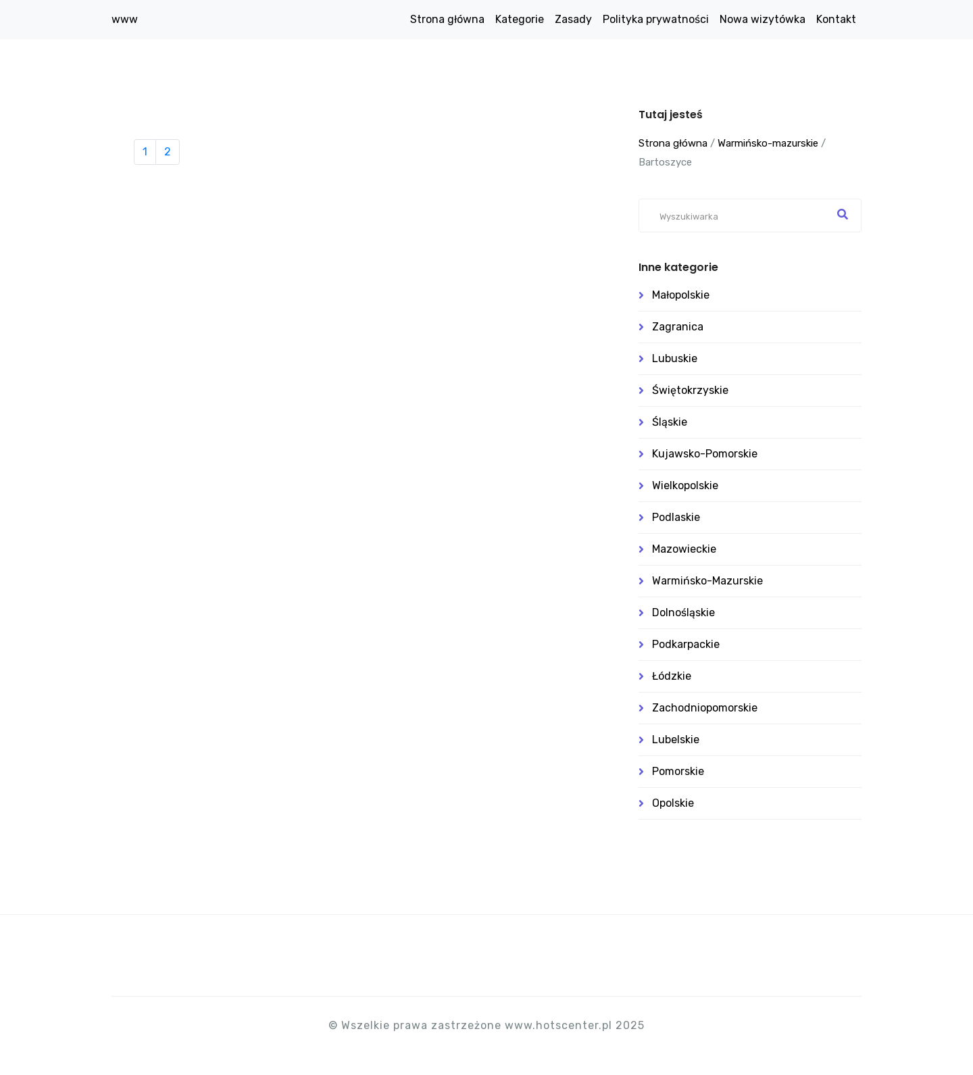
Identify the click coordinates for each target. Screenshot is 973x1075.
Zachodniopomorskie (704, 707)
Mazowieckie (684, 549)
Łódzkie (671, 676)
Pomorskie (678, 771)
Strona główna (447, 19)
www (124, 19)
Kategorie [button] (519, 19)
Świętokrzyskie (690, 390)
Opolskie (673, 803)
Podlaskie (676, 517)
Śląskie (669, 422)
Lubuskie (674, 358)
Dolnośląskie (683, 612)
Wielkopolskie (685, 485)
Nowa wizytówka (762, 19)
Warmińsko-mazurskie (768, 143)
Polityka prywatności (656, 19)
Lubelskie (675, 739)
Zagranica (677, 326)
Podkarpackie (686, 644)
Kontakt (836, 19)
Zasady (573, 19)
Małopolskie (680, 295)
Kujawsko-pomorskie (704, 453)
